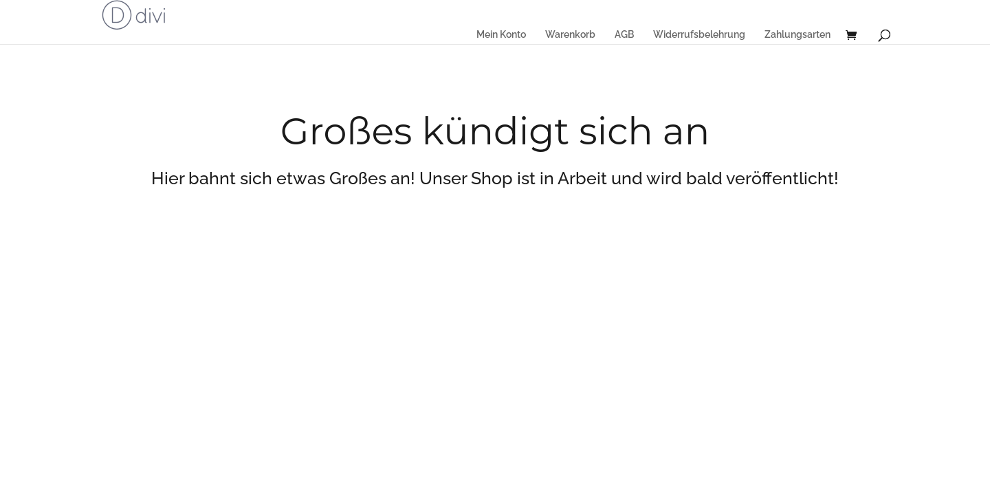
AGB (624, 34)
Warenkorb (570, 34)
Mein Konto (501, 34)
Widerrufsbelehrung (699, 34)
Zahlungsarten (797, 34)
